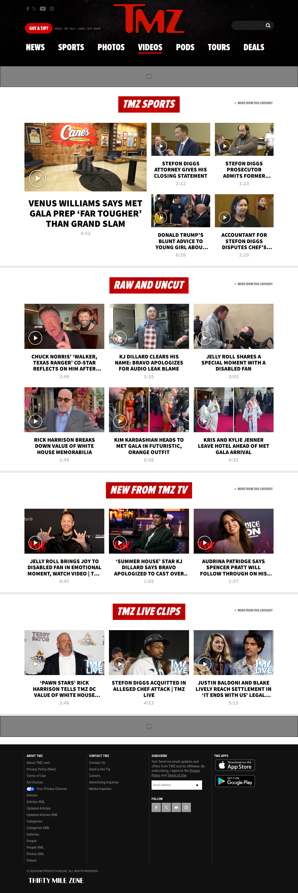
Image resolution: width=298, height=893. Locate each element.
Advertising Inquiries (104, 782)
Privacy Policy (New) (41, 769)
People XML (35, 847)
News (35, 47)
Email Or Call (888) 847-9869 (77, 28)
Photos (111, 47)
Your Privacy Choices (47, 789)
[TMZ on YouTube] (176, 807)
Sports (71, 47)
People (32, 841)
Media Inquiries (100, 789)
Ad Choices (35, 782)
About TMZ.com (38, 763)
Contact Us (97, 763)
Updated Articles (39, 808)
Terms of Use (36, 776)
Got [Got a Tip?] (38, 29)
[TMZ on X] (35, 8)
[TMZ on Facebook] (28, 8)
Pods (185, 47)
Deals (254, 47)
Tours (219, 47)
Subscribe (197, 785)
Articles (32, 795)
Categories (34, 821)
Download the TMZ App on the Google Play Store (235, 781)
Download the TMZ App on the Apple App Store (235, 765)
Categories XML (38, 828)
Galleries (33, 834)
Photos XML (35, 854)
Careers (94, 776)
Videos (150, 47)
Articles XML (36, 802)
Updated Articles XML (42, 815)
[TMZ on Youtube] (43, 8)
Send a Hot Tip (99, 769)
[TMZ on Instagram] (52, 8)
